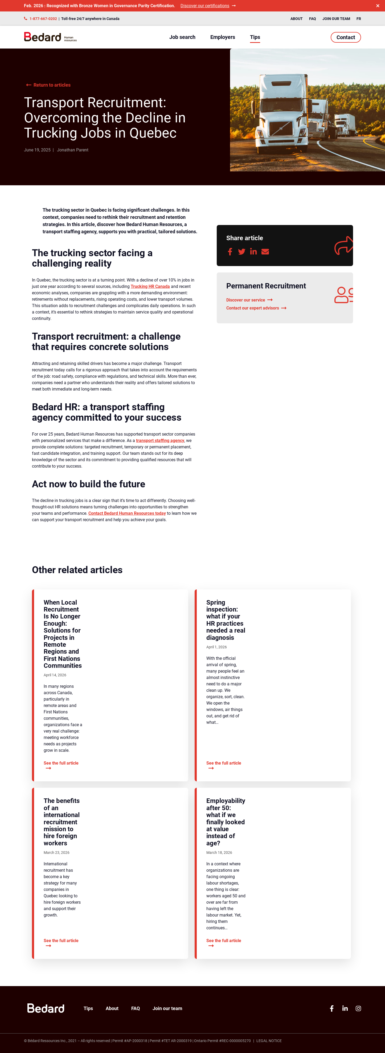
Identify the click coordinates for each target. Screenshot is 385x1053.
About (296, 19)
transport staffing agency (160, 440)
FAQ (312, 19)
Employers (222, 37)
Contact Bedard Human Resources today (127, 513)
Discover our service (249, 300)
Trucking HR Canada (150, 286)
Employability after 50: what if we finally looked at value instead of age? (225, 822)
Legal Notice (269, 1041)
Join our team (336, 19)
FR (359, 19)
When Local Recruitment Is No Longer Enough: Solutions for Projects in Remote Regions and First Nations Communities (63, 634)
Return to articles (48, 85)
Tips (255, 37)
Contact (346, 37)
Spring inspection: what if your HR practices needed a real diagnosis (225, 620)
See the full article (61, 766)
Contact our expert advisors (256, 308)
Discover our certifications (208, 5)
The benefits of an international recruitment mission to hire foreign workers (62, 822)
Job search (182, 37)
